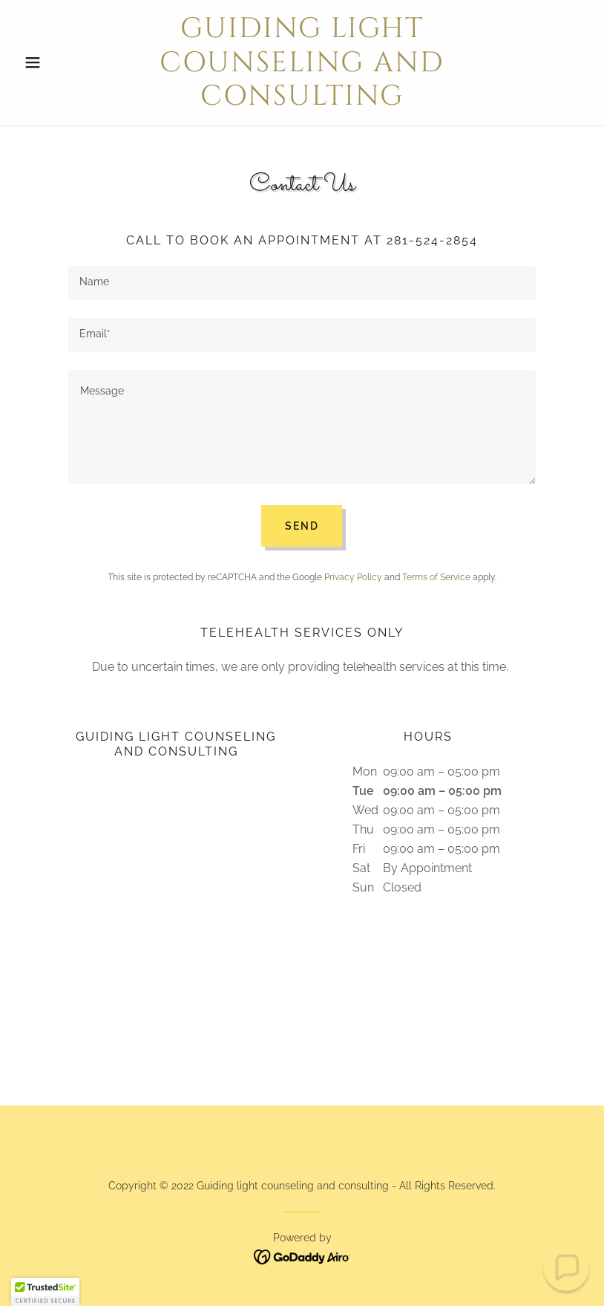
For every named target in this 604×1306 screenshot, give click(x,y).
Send (301, 526)
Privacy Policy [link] (353, 577)
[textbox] (302, 283)
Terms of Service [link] (436, 577)
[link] (302, 101)
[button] (60, 62)
